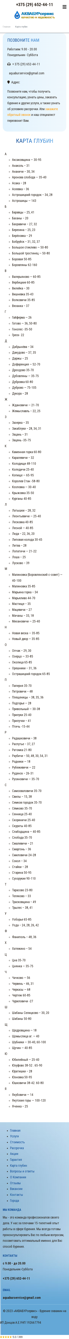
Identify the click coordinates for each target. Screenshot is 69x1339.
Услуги (14, 1136)
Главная (6, 26)
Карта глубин (18, 1165)
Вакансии (16, 1189)
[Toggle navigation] (64, 7)
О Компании (18, 1177)
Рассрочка (17, 1148)
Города (14, 1200)
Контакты (16, 1195)
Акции (14, 1154)
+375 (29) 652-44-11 (34, 4)
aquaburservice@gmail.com (22, 1298)
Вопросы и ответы (22, 1171)
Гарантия (16, 1160)
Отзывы (15, 1183)
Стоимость (17, 1142)
